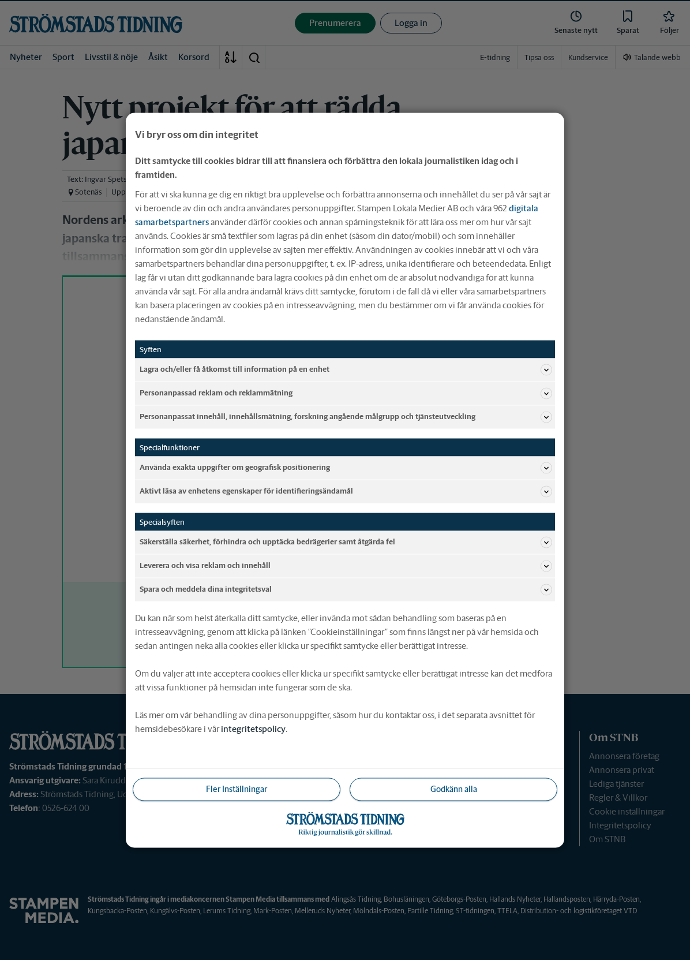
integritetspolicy (253, 728)
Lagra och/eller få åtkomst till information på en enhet (346, 369)
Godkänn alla (453, 788)
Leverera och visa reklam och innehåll (346, 565)
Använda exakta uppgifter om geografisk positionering (346, 467)
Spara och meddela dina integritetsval (346, 589)
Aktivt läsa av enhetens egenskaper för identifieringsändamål (346, 491)
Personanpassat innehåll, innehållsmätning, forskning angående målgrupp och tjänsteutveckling (346, 417)
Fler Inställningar (236, 788)
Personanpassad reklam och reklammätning (346, 393)
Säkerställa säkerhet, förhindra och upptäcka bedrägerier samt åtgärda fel (346, 542)
